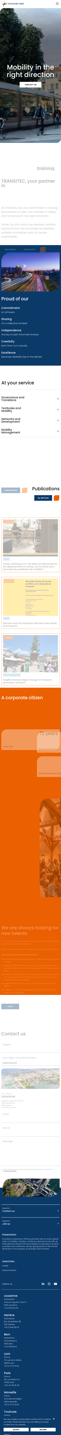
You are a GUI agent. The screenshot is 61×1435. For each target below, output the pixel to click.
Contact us (30, 1211)
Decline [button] (43, 1429)
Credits (5, 1265)
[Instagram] (49, 1284)
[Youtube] (55, 1284)
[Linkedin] (43, 1284)
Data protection (9, 1270)
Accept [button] (16, 1429)
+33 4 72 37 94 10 (11, 1366)
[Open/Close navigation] (57, 3)
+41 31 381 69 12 (10, 1346)
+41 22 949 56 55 (11, 1327)
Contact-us (30, 85)
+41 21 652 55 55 (11, 1308)
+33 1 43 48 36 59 (11, 1385)
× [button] (54, 1419)
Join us (30, 1223)
